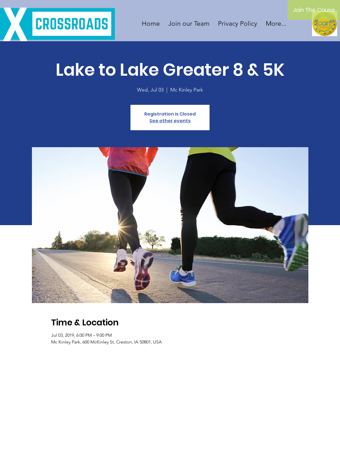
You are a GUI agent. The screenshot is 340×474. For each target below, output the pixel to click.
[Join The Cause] (314, 10)
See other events (170, 121)
